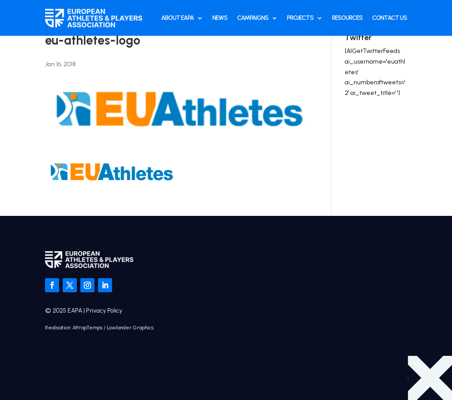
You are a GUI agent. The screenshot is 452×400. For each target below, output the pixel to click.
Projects (300, 18)
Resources (347, 18)
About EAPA (177, 18)
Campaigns (252, 18)
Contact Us (389, 18)
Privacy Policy (104, 310)
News (219, 18)
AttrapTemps (87, 328)
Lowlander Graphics (130, 328)
